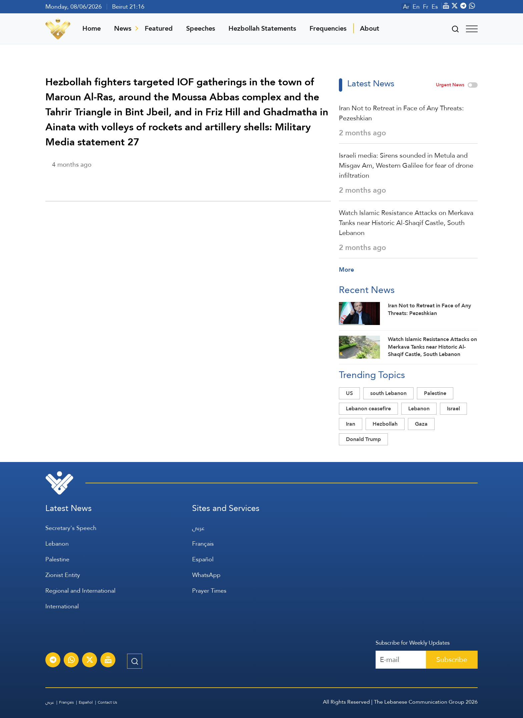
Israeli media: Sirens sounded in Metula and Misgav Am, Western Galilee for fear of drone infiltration (406, 165)
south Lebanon (388, 393)
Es (435, 6)
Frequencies (328, 28)
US (349, 393)
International (62, 606)
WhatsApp (206, 574)
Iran (350, 424)
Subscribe (451, 659)
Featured (159, 28)
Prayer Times (209, 590)
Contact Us (107, 702)
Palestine (435, 393)
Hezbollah (385, 424)
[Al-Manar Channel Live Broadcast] (108, 660)
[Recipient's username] (401, 660)
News (122, 28)
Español (202, 559)
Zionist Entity (62, 574)
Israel (453, 408)
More (346, 269)
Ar (406, 6)
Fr (425, 6)
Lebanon (419, 408)
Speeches (200, 28)
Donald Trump (363, 439)
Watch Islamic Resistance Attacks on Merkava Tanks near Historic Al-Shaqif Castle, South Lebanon (406, 222)
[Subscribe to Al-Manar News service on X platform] (89, 660)
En (416, 6)
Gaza (421, 424)
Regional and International (80, 590)
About (369, 28)
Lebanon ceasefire (368, 408)
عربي (198, 527)
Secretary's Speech (70, 527)
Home (91, 28)
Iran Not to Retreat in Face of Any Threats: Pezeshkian (401, 113)
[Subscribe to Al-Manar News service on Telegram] (53, 660)
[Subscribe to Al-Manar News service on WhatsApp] (71, 660)
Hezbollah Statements (262, 28)
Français (203, 543)
